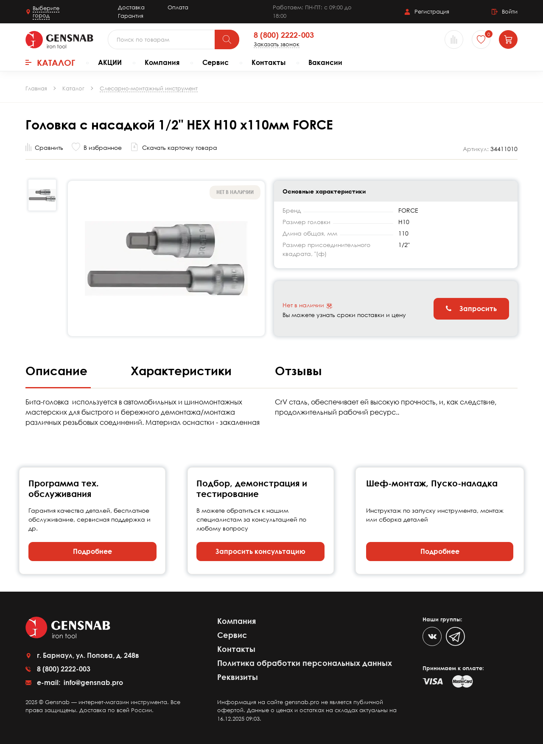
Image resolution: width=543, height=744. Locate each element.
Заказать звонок (276, 44)
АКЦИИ (110, 62)
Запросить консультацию (260, 551)
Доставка (131, 7)
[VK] (432, 636)
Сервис (215, 62)
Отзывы (298, 370)
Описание (58, 370)
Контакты (268, 62)
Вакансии (325, 62)
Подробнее (92, 551)
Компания (162, 62)
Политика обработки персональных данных (304, 663)
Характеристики (183, 370)
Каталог (50, 62)
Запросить (471, 308)
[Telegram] (455, 636)
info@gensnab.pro (92, 682)
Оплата (178, 7)
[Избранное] (481, 39)
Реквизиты (237, 677)
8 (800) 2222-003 (284, 35)
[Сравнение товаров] (454, 39)
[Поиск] (227, 39)
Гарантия (130, 15)
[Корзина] (508, 39)
